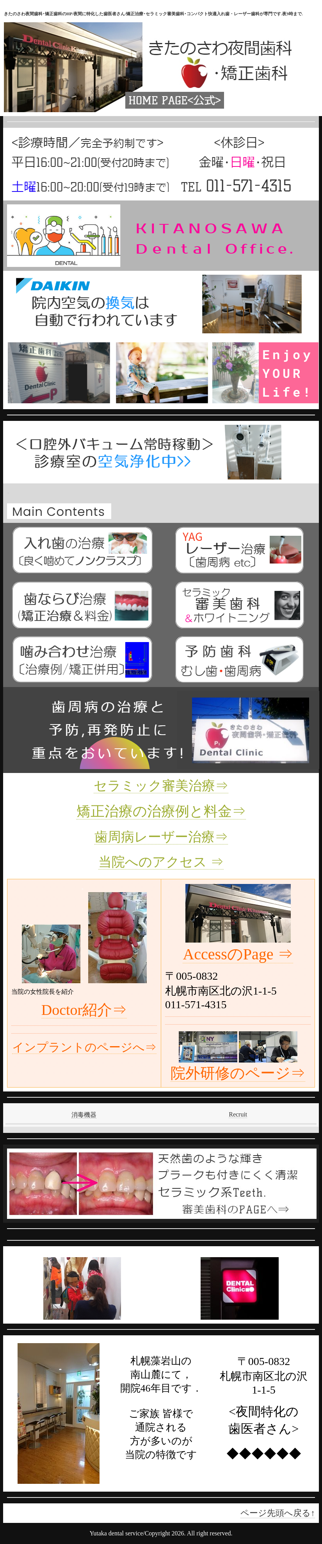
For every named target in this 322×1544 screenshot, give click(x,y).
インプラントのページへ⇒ (84, 1047)
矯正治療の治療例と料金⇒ (161, 811)
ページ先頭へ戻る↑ (277, 1513)
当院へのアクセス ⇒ (161, 862)
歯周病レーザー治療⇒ (161, 837)
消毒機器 (83, 1114)
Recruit (238, 1114)
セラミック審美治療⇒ (161, 785)
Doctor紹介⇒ (84, 1010)
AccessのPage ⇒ (238, 954)
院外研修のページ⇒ (238, 1073)
